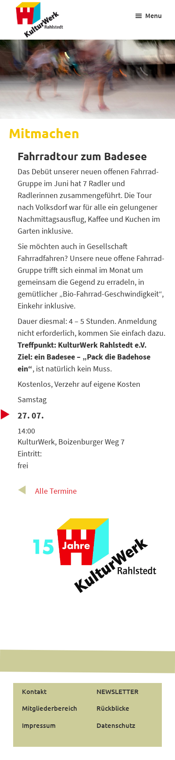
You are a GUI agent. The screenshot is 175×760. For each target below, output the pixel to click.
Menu (153, 15)
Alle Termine (56, 491)
